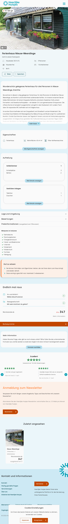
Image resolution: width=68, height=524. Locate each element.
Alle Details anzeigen (34, 181)
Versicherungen (6, 489)
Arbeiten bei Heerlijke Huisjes (11, 495)
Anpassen (25, 520)
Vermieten (39, 484)
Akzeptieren (38, 520)
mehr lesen (33, 124)
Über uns (4, 492)
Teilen (7, 74)
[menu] (64, 3)
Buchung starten (8, 324)
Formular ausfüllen (34, 347)
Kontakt (4, 483)
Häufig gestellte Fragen (9, 486)
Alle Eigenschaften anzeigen (34, 149)
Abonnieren (8, 412)
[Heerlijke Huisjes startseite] (11, 3)
